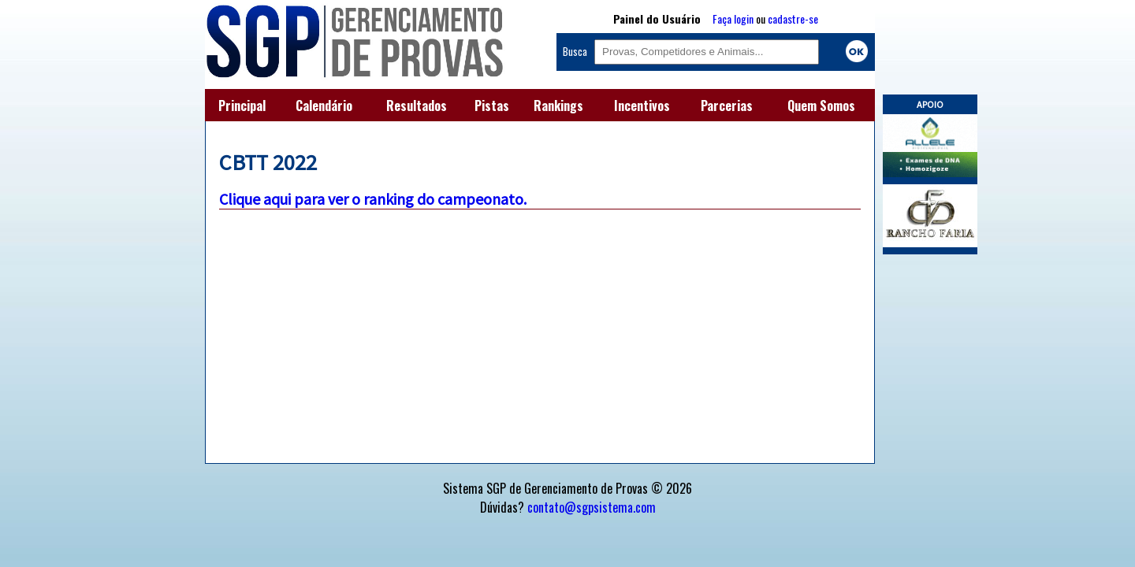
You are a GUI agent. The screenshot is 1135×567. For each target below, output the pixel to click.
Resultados (416, 105)
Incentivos (642, 105)
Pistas (491, 105)
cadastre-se (793, 18)
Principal (242, 105)
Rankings (558, 105)
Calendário (324, 105)
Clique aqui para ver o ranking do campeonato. (373, 199)
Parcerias (727, 105)
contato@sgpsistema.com (591, 507)
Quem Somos (821, 105)
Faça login (733, 18)
